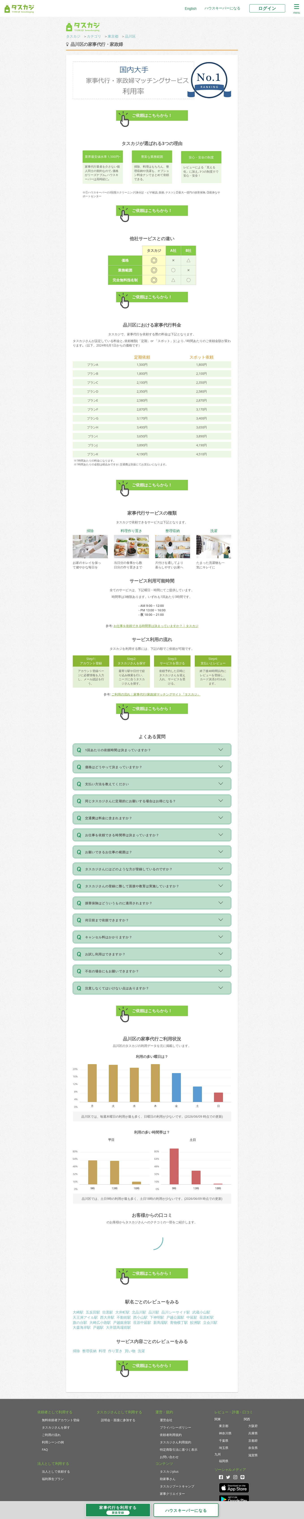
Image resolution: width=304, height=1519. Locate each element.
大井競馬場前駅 (118, 1327)
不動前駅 (124, 1317)
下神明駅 (157, 1317)
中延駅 (191, 1317)
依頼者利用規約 (171, 1435)
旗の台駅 (80, 1322)
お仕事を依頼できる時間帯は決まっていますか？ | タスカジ (155, 626)
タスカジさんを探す (56, 1427)
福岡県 (223, 1461)
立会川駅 (210, 1322)
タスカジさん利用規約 (175, 1442)
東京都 (113, 36)
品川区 (130, 36)
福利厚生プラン (53, 1479)
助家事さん (168, 1479)
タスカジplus (169, 1471)
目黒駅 (107, 1312)
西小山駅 (140, 1317)
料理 (102, 1350)
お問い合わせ (169, 1457)
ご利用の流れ (51, 1435)
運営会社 (166, 1420)
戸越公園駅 (175, 1317)
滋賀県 (253, 1455)
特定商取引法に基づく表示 (178, 1449)
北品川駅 (139, 1312)
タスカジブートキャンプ (177, 1486)
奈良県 (253, 1448)
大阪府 (253, 1426)
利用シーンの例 (53, 1442)
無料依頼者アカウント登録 (60, 1420)
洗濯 (141, 1350)
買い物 (130, 1350)
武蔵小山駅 (201, 1312)
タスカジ (73, 36)
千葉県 (223, 1440)
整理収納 (89, 1350)
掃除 (76, 1350)
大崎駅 (78, 1312)
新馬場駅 (160, 1322)
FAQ (45, 1449)
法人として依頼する (56, 1471)
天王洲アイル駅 (85, 1317)
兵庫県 (253, 1433)
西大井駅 (107, 1317)
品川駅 (153, 1312)
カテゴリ (94, 36)
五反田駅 (93, 1312)
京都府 (253, 1440)
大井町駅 (122, 1312)
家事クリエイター (172, 1493)
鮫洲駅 (195, 1322)
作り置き (115, 1350)
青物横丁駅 (179, 1322)
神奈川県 (225, 1433)
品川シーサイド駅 (175, 1312)
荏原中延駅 (142, 1322)
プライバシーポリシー (175, 1427)
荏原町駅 (206, 1317)
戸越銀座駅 (122, 1322)
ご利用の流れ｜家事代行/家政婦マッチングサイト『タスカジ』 (155, 694)
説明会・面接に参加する (118, 1420)
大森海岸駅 (82, 1327)
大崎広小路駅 (100, 1322)
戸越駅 (98, 1327)
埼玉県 (223, 1448)
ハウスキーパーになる (222, 8)
